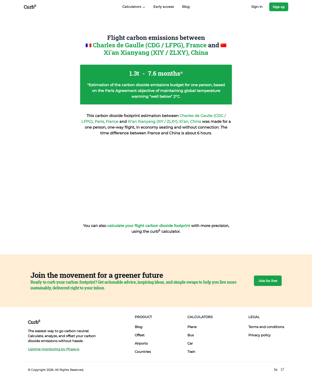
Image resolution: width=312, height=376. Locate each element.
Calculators (200, 317)
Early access (163, 7)
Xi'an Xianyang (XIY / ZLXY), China (156, 52)
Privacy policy (259, 335)
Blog (186, 7)
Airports (141, 343)
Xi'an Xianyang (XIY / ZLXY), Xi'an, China (165, 121)
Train (191, 352)
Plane (192, 327)
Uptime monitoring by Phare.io (53, 349)
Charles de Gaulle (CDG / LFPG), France (150, 45)
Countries (143, 352)
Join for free (267, 280)
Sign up (279, 7)
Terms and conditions (266, 327)
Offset (140, 335)
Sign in (257, 7)
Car (190, 343)
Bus (190, 335)
